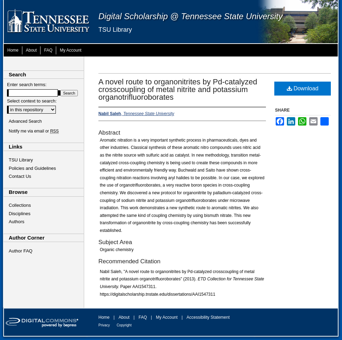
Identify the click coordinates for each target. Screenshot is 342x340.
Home (104, 317)
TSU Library (115, 29)
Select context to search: (32, 101)
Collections (20, 205)
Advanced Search (25, 121)
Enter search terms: (26, 84)
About (124, 317)
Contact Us (20, 176)
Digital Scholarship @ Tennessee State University (190, 16)
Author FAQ (20, 251)
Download (303, 88)
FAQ (143, 317)
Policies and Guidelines (32, 168)
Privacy (104, 325)
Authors (16, 221)
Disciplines (19, 213)
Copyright (124, 325)
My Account (167, 317)
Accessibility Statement (208, 317)
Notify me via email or (34, 131)
